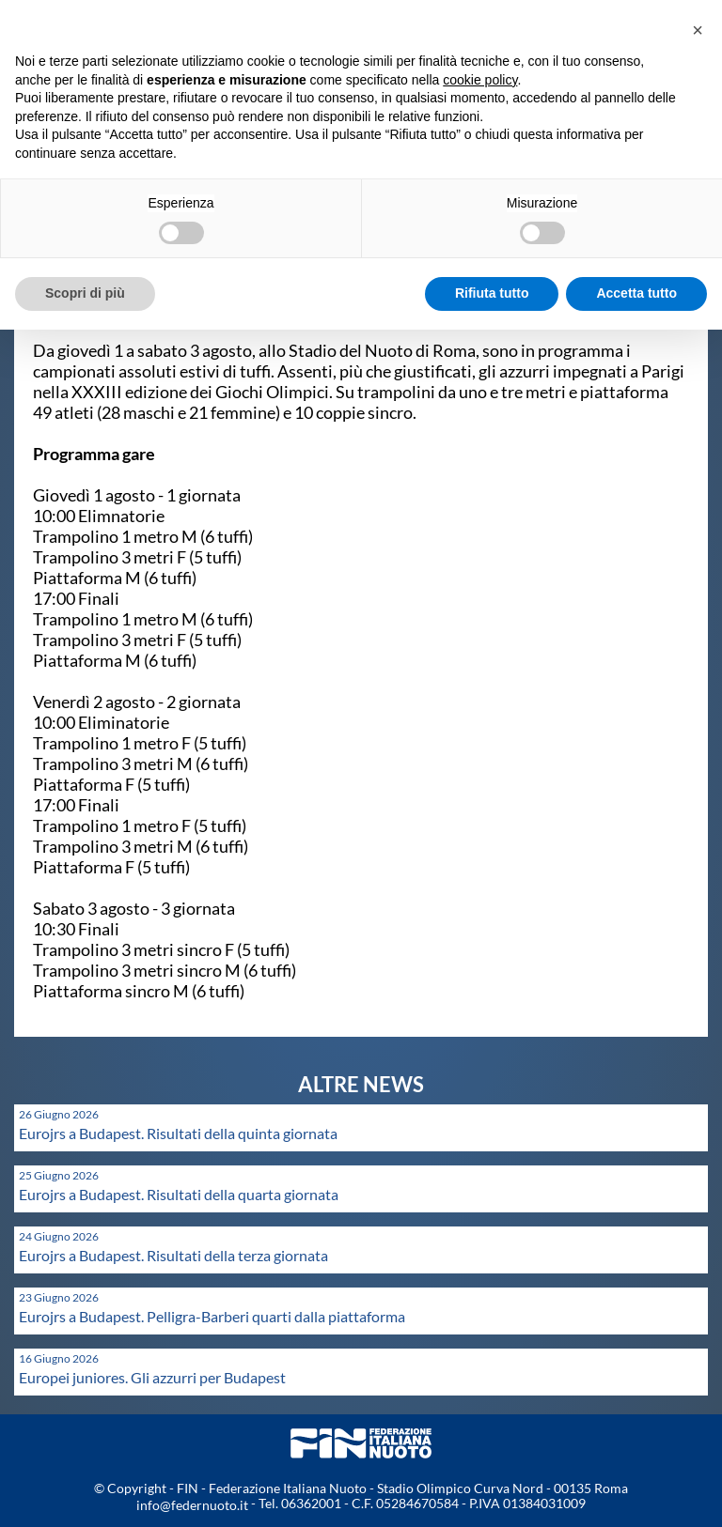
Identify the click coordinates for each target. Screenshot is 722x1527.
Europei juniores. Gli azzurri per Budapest (152, 1377)
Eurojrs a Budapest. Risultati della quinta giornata (178, 1133)
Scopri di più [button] (85, 293)
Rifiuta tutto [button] (492, 293)
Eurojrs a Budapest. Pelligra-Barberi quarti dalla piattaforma (212, 1316)
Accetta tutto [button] (636, 293)
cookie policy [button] (480, 79)
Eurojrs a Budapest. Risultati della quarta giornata (178, 1194)
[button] (698, 30)
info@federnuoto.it (192, 1505)
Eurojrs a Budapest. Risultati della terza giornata (173, 1255)
